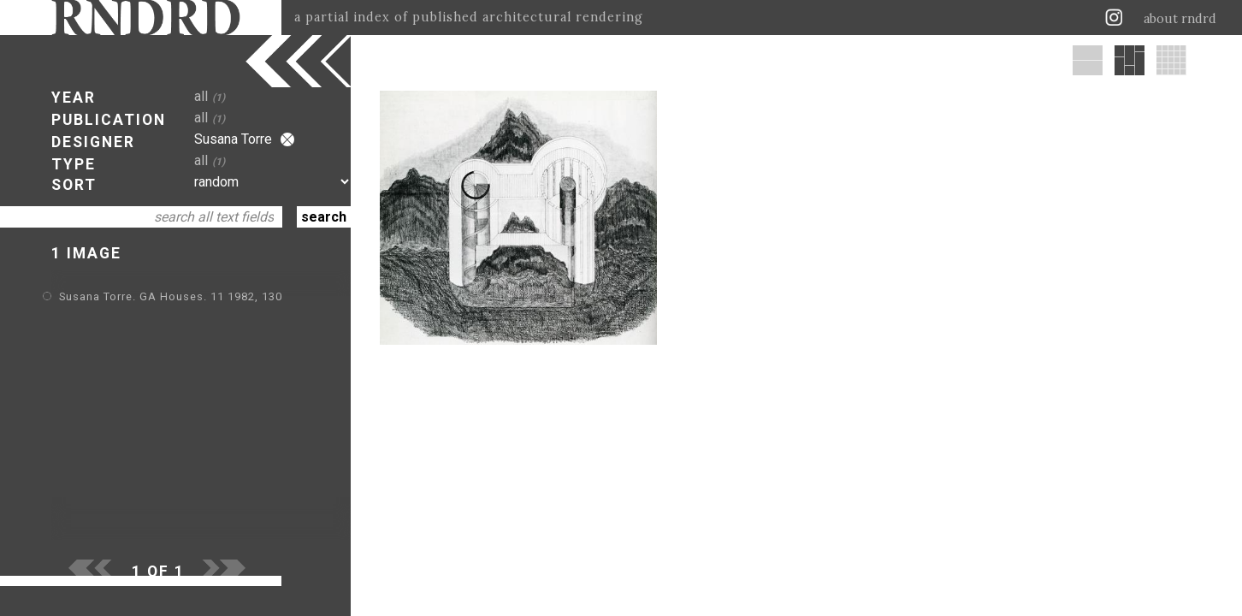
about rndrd (1180, 19)
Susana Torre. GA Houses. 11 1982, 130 (170, 296)
